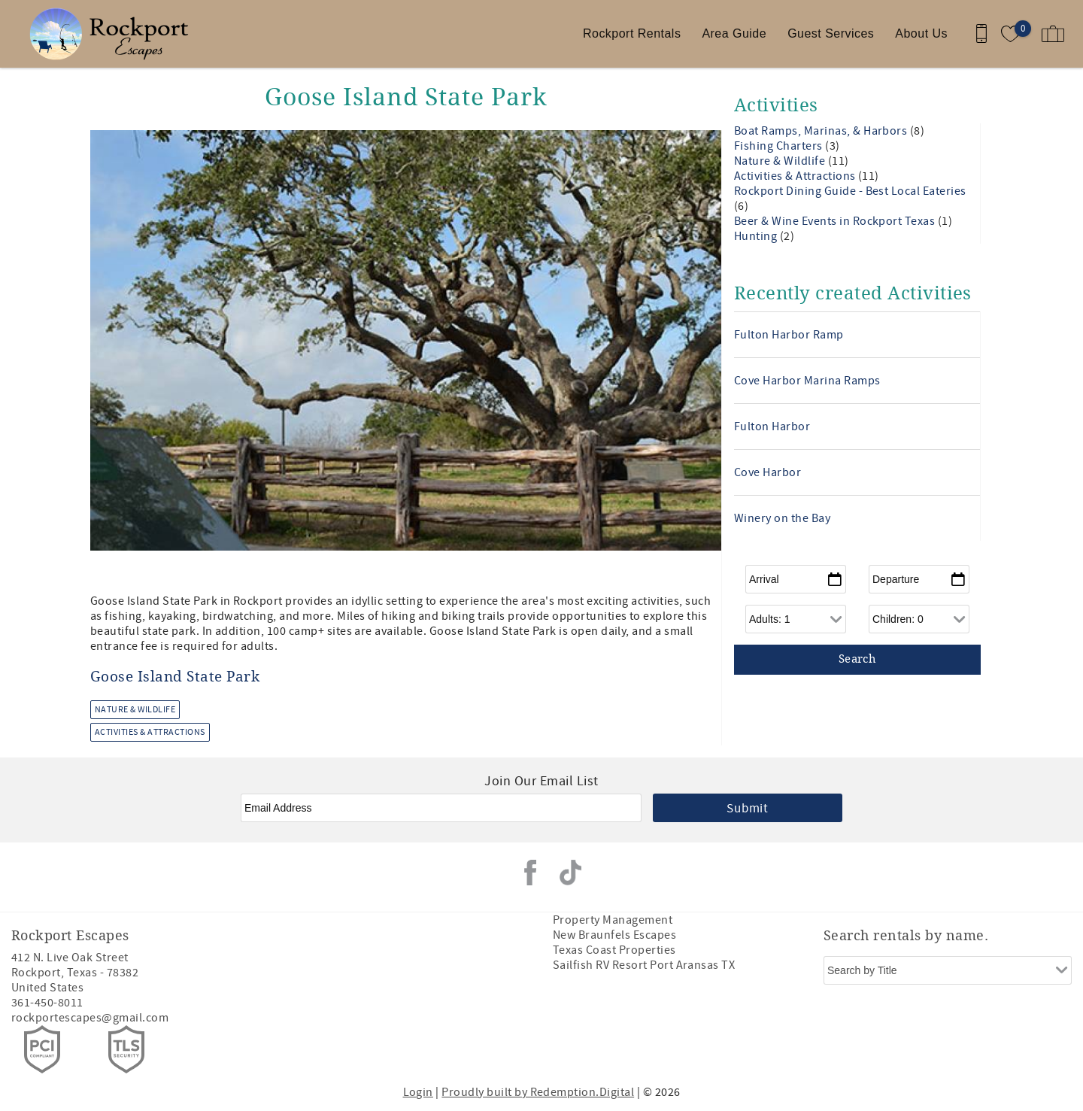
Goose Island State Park (174, 677)
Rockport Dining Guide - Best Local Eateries (850, 191)
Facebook (530, 873)
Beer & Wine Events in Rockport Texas (836, 221)
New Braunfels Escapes (614, 935)
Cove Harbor (767, 472)
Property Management (612, 919)
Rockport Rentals (632, 33)
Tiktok (571, 873)
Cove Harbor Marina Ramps (807, 380)
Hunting (757, 236)
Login (418, 1092)
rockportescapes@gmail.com (89, 1017)
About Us (921, 33)
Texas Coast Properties (614, 950)
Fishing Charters (779, 145)
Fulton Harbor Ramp (789, 334)
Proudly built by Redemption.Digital (537, 1092)
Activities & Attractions (150, 732)
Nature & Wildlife (135, 709)
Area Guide (734, 33)
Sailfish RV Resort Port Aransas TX (644, 965)
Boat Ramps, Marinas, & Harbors (822, 130)
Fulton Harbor (772, 426)
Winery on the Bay (782, 518)
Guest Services (830, 33)
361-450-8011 (47, 1002)
